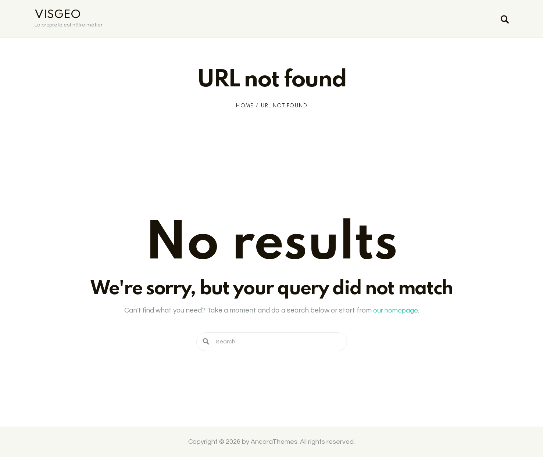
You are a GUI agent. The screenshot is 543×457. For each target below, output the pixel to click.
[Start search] (504, 20)
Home (244, 105)
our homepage (395, 310)
